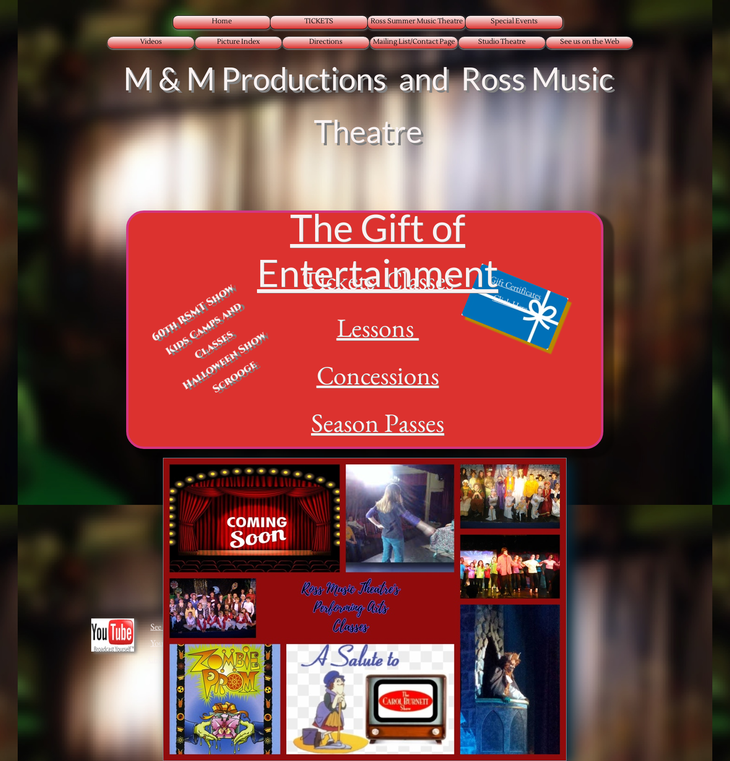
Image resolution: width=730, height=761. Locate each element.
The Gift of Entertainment (377, 249)
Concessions (378, 375)
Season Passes (377, 423)
